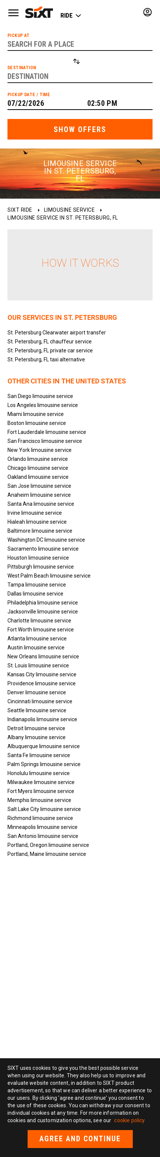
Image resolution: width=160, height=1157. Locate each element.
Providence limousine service (41, 683)
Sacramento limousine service (43, 549)
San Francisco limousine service (44, 441)
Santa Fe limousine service (38, 755)
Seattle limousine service (36, 710)
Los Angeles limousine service (42, 405)
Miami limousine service (35, 414)
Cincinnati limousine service (39, 701)
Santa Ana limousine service (40, 504)
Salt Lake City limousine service (44, 809)
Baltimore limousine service (39, 531)
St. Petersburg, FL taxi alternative (46, 359)
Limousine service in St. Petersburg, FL (62, 218)
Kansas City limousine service (41, 674)
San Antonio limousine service (42, 836)
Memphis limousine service (39, 800)
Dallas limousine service (35, 594)
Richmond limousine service (40, 818)
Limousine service (69, 210)
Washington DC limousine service (46, 540)
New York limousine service (39, 450)
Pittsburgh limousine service (40, 567)
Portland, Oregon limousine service (48, 845)
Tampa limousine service (36, 585)
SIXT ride (19, 210)
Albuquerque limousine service (43, 746)
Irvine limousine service (34, 513)
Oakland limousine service (38, 477)
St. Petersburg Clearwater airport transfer (56, 333)
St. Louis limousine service (38, 665)
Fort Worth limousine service (40, 630)
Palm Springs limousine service (44, 764)
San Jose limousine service (39, 486)
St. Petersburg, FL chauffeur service (49, 342)
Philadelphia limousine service (42, 603)
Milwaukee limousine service (41, 782)
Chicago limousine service (37, 468)
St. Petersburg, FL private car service (50, 350)
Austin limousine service (36, 648)
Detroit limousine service (36, 728)
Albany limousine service (36, 737)
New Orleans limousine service (43, 656)
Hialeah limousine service (37, 522)
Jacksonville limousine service (42, 612)
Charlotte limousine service (39, 621)
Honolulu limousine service (38, 773)
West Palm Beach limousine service (49, 576)
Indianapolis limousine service (42, 719)
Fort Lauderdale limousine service (46, 432)
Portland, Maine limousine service (46, 854)
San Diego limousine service (40, 396)
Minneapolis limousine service (42, 827)
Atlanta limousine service (37, 639)
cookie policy (129, 1120)
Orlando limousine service (37, 459)
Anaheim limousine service (39, 495)
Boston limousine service (36, 423)
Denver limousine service (36, 692)
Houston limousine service (38, 558)
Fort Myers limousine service (40, 791)
